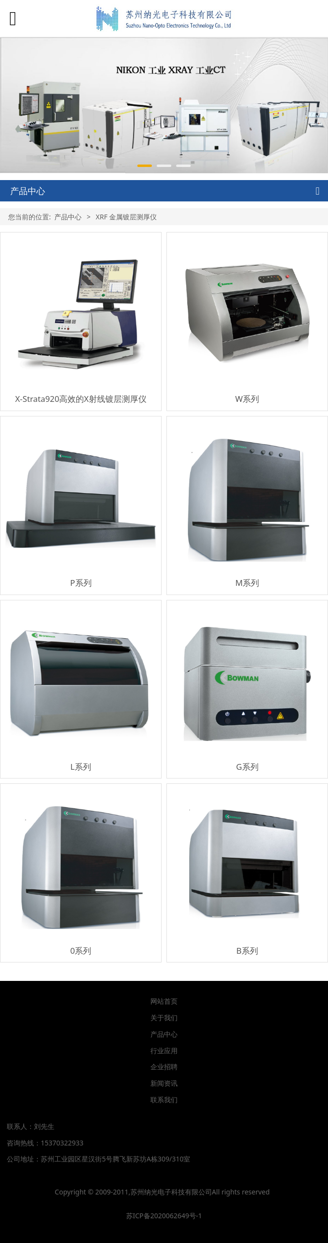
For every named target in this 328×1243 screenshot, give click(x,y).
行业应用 (164, 1050)
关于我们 (164, 1017)
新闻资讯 (164, 1083)
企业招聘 (164, 1066)
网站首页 (164, 1001)
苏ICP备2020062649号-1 (164, 1215)
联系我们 (164, 1099)
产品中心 (68, 216)
